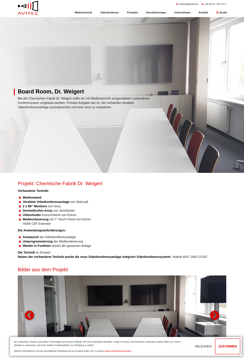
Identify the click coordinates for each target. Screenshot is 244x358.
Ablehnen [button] (203, 346)
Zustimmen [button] (227, 346)
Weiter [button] (214, 315)
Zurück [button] (29, 315)
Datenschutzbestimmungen (118, 351)
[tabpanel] (122, 315)
